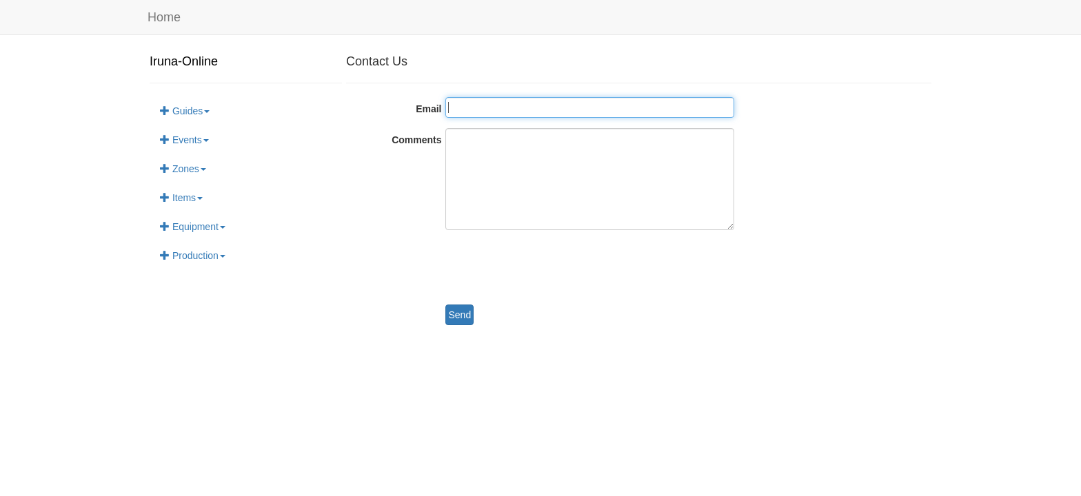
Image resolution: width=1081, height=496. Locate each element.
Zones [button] (183, 168)
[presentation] (550, 267)
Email (428, 108)
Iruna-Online (184, 61)
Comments (416, 139)
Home (164, 17)
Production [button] (192, 255)
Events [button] (184, 139)
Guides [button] (185, 110)
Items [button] (181, 197)
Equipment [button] (192, 226)
